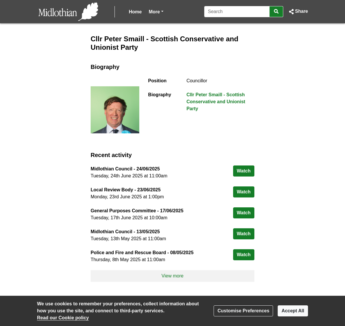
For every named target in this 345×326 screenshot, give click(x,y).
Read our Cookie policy (63, 317)
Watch (245, 170)
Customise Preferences (243, 310)
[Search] (237, 11)
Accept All (292, 310)
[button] (298, 11)
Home (135, 11)
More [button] (156, 11)
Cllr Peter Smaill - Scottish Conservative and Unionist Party (215, 101)
